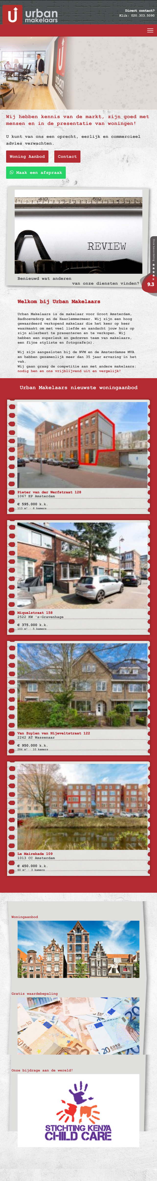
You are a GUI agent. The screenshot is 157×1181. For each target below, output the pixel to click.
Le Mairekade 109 (35, 854)
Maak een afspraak (36, 172)
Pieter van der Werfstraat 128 (49, 492)
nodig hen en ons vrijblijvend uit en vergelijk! (69, 371)
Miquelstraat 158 (35, 613)
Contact (67, 156)
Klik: (124, 15)
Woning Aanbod (27, 156)
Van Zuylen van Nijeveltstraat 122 (53, 733)
